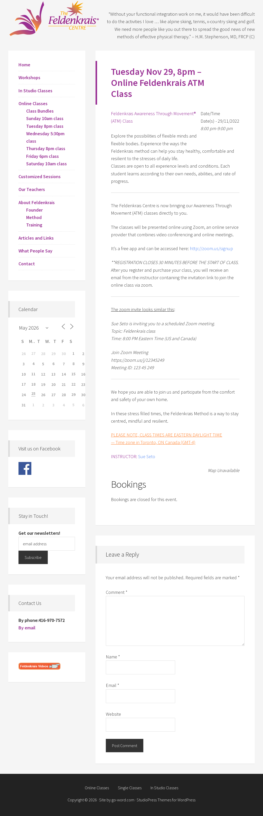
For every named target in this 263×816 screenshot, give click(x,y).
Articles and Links (36, 238)
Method (34, 217)
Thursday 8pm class (45, 148)
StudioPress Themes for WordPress (166, 799)
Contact (26, 264)
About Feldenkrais (36, 202)
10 (24, 374)
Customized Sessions (39, 176)
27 (53, 394)
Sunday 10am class (44, 118)
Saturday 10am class (46, 164)
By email (26, 628)
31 (24, 404)
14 (64, 374)
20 (53, 384)
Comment (116, 592)
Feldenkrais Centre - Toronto (54, 18)
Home (24, 65)
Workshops (29, 77)
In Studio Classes (35, 91)
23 (83, 384)
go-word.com (122, 799)
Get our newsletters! (39, 533)
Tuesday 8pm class (44, 126)
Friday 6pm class (42, 156)
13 (53, 374)
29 (53, 353)
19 (43, 384)
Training (34, 225)
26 (24, 353)
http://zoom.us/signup (211, 248)
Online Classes (33, 103)
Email (112, 685)
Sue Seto (146, 456)
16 (83, 374)
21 (64, 384)
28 (43, 353)
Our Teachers (31, 189)
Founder (34, 210)
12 (43, 374)
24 (24, 394)
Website (113, 714)
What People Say (35, 251)
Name (113, 657)
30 (64, 353)
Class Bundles (40, 111)
